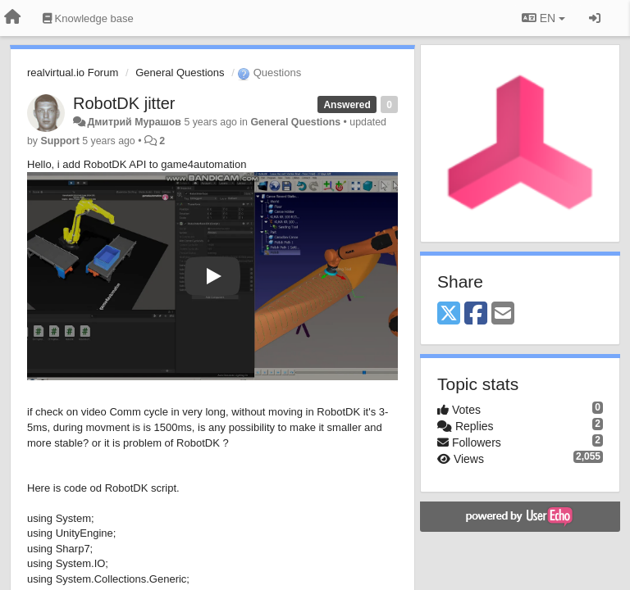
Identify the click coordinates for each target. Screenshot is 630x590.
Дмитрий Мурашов (134, 122)
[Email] (502, 314)
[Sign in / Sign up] (594, 18)
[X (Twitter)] (448, 314)
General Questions (179, 72)
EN (543, 18)
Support (59, 141)
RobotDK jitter (124, 103)
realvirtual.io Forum (72, 72)
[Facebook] (475, 314)
